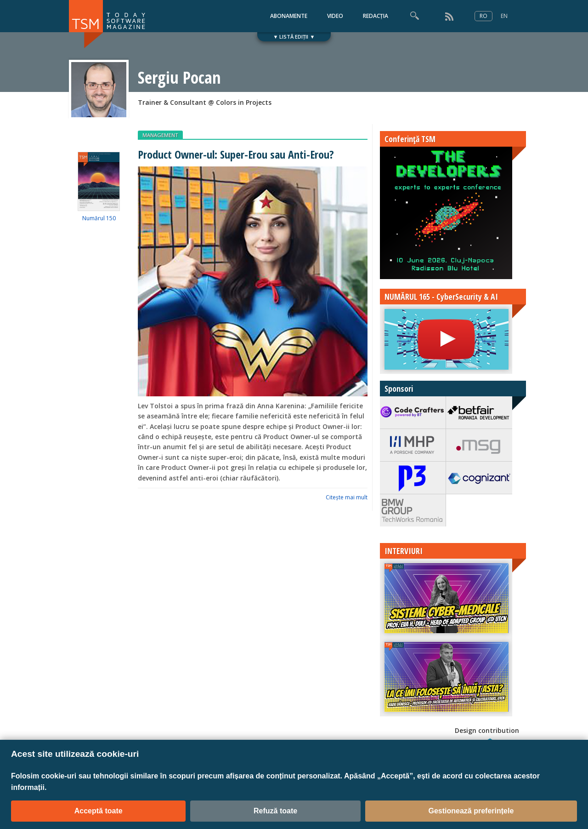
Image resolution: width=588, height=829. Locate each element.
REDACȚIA (375, 16)
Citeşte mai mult (347, 497)
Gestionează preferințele (471, 811)
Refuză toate (275, 811)
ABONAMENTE (288, 16)
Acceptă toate (98, 811)
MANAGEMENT (160, 134)
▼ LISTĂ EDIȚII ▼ (294, 36)
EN (504, 16)
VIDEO (335, 16)
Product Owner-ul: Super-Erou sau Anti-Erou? (236, 154)
